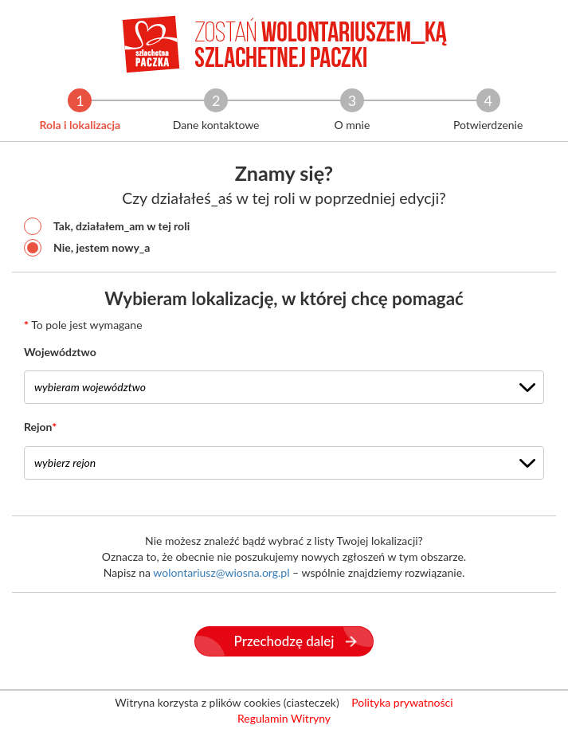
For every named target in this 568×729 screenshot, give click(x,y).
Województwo (60, 352)
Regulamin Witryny (284, 718)
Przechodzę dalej (295, 641)
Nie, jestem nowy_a (87, 248)
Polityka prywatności (401, 702)
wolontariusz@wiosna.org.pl (221, 572)
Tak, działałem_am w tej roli (107, 226)
